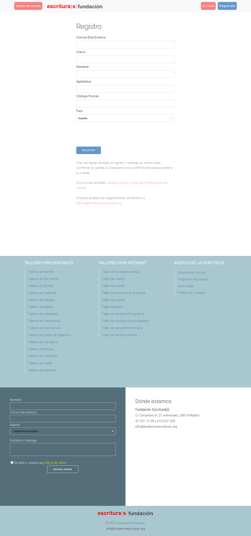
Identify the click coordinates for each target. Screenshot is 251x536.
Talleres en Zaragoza (43, 342)
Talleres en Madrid (41, 272)
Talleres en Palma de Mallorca (49, 335)
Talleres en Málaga (41, 300)
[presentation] (106, 139)
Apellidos (83, 81)
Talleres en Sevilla (40, 286)
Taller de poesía (113, 300)
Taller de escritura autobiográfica (125, 321)
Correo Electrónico (91, 37)
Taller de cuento (113, 279)
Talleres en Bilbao (40, 307)
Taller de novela (113, 286)
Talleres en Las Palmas (44, 328)
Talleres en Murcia (40, 349)
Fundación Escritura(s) (152, 410)
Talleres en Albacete (42, 370)
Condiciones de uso (192, 272)
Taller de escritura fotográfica (123, 314)
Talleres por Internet (122, 262)
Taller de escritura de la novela (123, 293)
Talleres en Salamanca (44, 321)
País (79, 111)
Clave (80, 52)
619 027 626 (166, 421)
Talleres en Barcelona (43, 279)
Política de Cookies (191, 293)
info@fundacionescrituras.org (156, 426)
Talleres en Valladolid (43, 314)
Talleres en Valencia (42, 293)
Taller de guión (112, 307)
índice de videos (28, 6)
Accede (208, 6)
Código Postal (87, 96)
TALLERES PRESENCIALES (48, 262)
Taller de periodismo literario (122, 328)
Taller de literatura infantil (119, 335)
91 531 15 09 (144, 421)
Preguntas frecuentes (193, 279)
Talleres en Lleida (40, 363)
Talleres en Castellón (42, 356)
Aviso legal (185, 286)
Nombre (82, 67)
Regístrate (227, 6)
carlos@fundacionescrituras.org (99, 203)
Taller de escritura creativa (120, 272)
